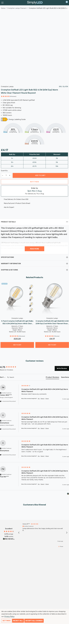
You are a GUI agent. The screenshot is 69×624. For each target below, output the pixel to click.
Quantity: (4, 171)
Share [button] (47, 398)
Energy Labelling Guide (17, 119)
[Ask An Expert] (33, 207)
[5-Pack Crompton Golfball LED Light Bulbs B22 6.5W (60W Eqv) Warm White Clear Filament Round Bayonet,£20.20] (17, 298)
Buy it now (34, 182)
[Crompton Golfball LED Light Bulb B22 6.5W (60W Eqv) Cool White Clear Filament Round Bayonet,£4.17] (52, 298)
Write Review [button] (62, 368)
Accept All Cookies (34, 621)
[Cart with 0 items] (66, 2)
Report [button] (42, 398)
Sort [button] (3, 377)
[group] (10, 367)
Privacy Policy (9, 616)
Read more (34, 249)
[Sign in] (62, 2)
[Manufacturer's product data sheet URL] (33, 203)
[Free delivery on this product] (33, 199)
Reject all (18, 621)
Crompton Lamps (7, 86)
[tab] (52, 377)
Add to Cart (40, 175)
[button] (8, 96)
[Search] (14, 377)
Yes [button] (39, 398)
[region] (43, 532)
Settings (7, 621)
